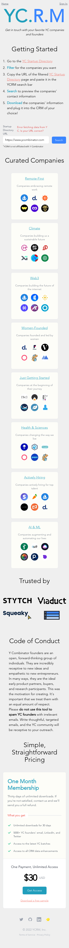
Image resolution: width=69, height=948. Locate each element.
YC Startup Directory (37, 61)
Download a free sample (35, 900)
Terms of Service (27, 934)
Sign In (63, 3)
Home (4, 3)
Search (59, 140)
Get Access (34, 890)
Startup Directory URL (8, 130)
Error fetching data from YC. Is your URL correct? (32, 128)
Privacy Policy (43, 934)
